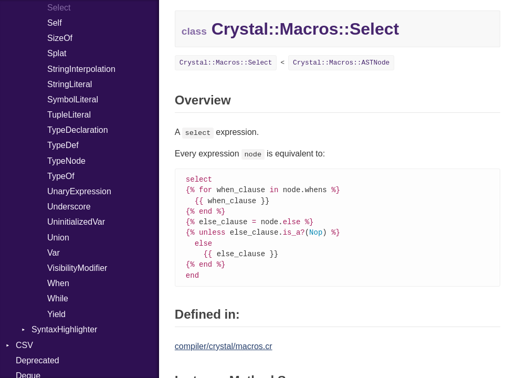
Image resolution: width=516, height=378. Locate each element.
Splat (56, 53)
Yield (56, 314)
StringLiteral (69, 84)
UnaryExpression (79, 191)
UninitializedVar (76, 221)
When (58, 283)
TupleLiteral (69, 114)
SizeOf (59, 38)
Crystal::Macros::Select (226, 63)
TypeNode (66, 160)
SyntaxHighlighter (64, 329)
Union (58, 237)
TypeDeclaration (77, 129)
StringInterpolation (81, 69)
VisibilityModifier (77, 268)
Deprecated (37, 360)
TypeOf (61, 176)
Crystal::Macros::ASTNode (341, 63)
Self (54, 22)
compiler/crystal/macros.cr (223, 351)
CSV (24, 345)
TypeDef (63, 145)
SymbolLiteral (72, 99)
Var (53, 252)
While (57, 298)
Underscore (69, 206)
